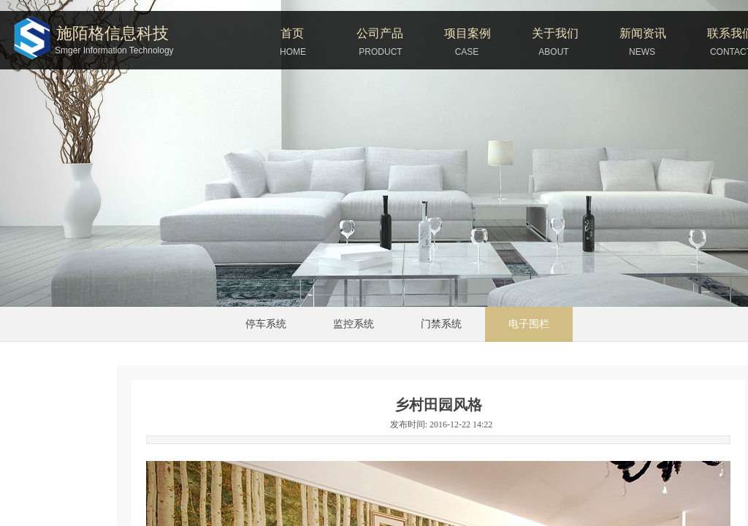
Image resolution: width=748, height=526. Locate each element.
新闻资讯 (642, 33)
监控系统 (353, 324)
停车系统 (265, 324)
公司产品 (379, 33)
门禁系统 (441, 324)
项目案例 (467, 33)
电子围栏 (528, 324)
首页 (292, 33)
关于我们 (555, 33)
